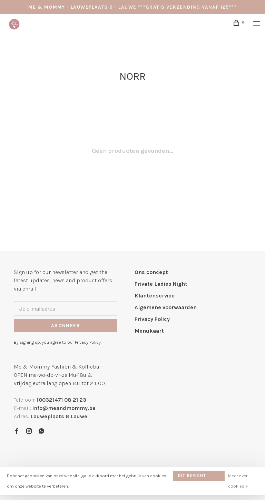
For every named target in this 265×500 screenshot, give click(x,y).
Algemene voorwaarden (166, 307)
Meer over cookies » (238, 481)
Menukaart (149, 330)
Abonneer (65, 326)
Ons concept (151, 272)
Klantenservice (155, 295)
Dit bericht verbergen (192, 477)
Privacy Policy (152, 319)
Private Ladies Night (161, 284)
